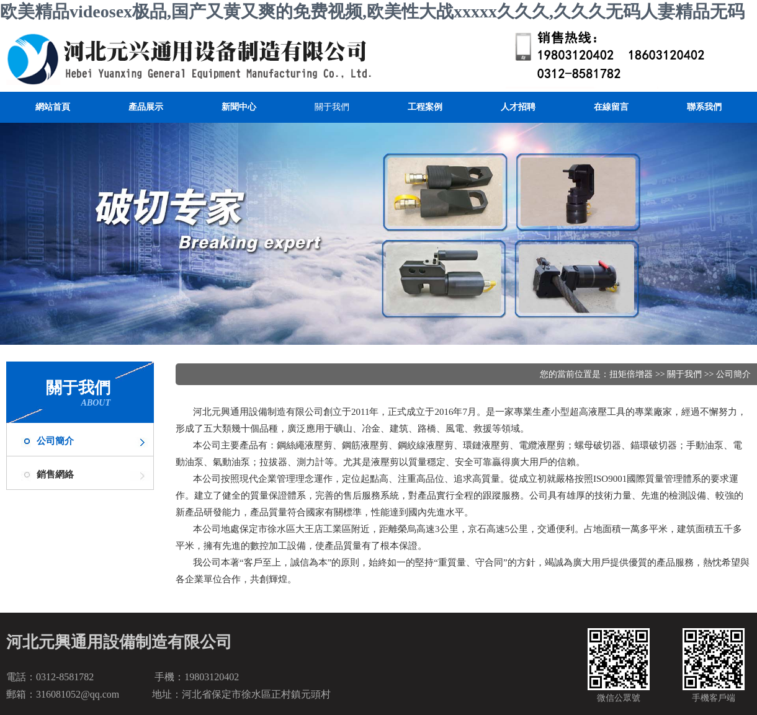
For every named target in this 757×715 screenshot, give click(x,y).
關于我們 (332, 107)
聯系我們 (704, 107)
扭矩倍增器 (631, 374)
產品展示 (145, 107)
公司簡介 (55, 441)
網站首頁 (52, 107)
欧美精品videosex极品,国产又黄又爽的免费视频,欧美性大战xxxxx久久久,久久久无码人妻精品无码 (372, 11)
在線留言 (611, 107)
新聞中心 (239, 107)
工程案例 (425, 107)
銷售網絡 (55, 474)
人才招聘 (518, 107)
